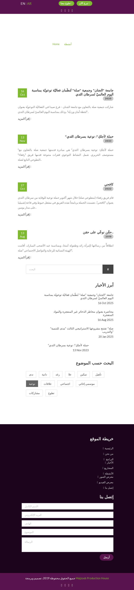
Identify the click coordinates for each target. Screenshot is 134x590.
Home (56, 44)
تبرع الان (84, 3)
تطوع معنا (66, 3)
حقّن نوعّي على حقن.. (98, 232)
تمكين (83, 374)
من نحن (109, 453)
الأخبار (110, 462)
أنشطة (68, 44)
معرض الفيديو (106, 482)
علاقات (48, 383)
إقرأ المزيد (24, 118)
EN (23, 3)
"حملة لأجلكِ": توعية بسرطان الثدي (89, 136)
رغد (58, 374)
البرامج (109, 459)
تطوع (51, 393)
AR (29, 3)
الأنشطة (109, 473)
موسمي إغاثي (87, 383)
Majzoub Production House (92, 578)
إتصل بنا (109, 487)
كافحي (108, 184)
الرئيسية (109, 448)
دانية (44, 374)
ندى (31, 374)
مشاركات (34, 393)
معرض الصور (106, 476)
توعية (32, 383)
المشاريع (108, 467)
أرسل (106, 557)
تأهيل (98, 374)
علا (70, 374)
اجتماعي (65, 383)
